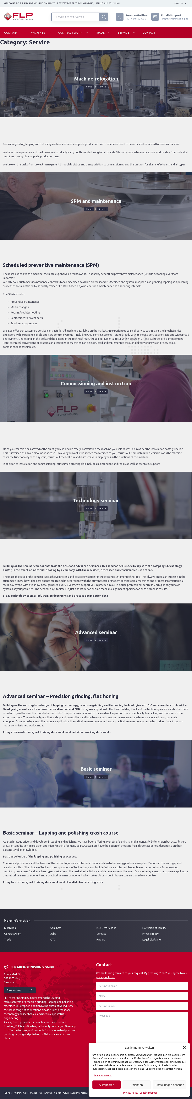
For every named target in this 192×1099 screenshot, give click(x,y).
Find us (100, 939)
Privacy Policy (130, 1092)
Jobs (53, 933)
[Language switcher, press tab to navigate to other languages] (180, 3)
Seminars (55, 928)
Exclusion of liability (154, 928)
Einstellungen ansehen (169, 1084)
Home (89, 87)
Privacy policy (150, 933)
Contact (149, 32)
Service (123, 32)
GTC (53, 939)
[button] (184, 1047)
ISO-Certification (106, 928)
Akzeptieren (106, 1084)
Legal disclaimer (148, 1092)
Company (11, 32)
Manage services (103, 1075)
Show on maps (14, 990)
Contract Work (70, 32)
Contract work (12, 933)
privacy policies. (105, 977)
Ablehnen (136, 1084)
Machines (38, 32)
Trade (99, 32)
